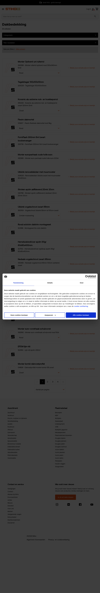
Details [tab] (50, 283)
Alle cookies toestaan (81, 315)
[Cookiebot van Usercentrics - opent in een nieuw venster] (87, 276)
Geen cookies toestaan (19, 315)
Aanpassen (50, 315)
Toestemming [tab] (18, 283)
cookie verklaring (81, 306)
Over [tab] (82, 283)
